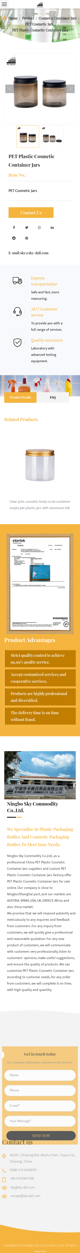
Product (28, 18)
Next (70, 89)
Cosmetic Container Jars (57, 18)
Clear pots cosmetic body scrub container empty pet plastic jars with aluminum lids (40, 505)
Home (12, 18)
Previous (9, 89)
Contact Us (31, 212)
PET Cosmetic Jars (39, 24)
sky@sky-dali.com (34, 253)
